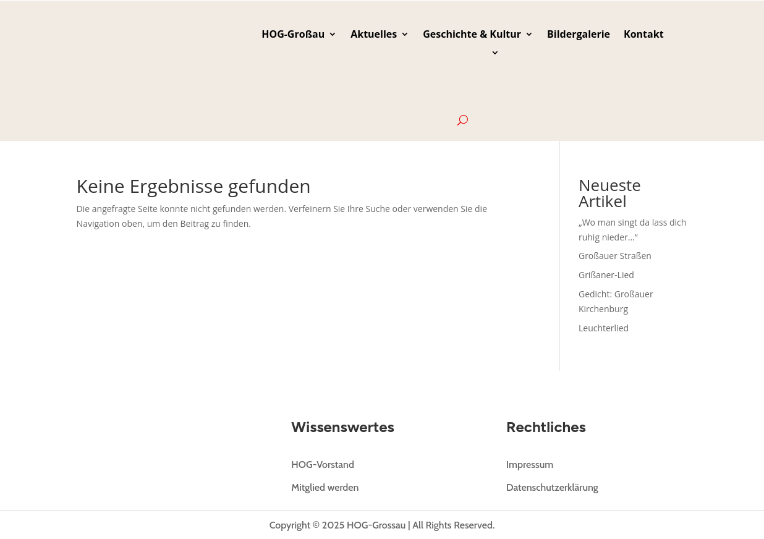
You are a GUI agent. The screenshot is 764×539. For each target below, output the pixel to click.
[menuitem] (462, 81)
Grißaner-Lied (606, 275)
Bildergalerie (578, 35)
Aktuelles (373, 35)
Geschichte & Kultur (472, 35)
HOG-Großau (293, 35)
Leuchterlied (604, 328)
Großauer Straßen (615, 255)
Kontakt (644, 35)
